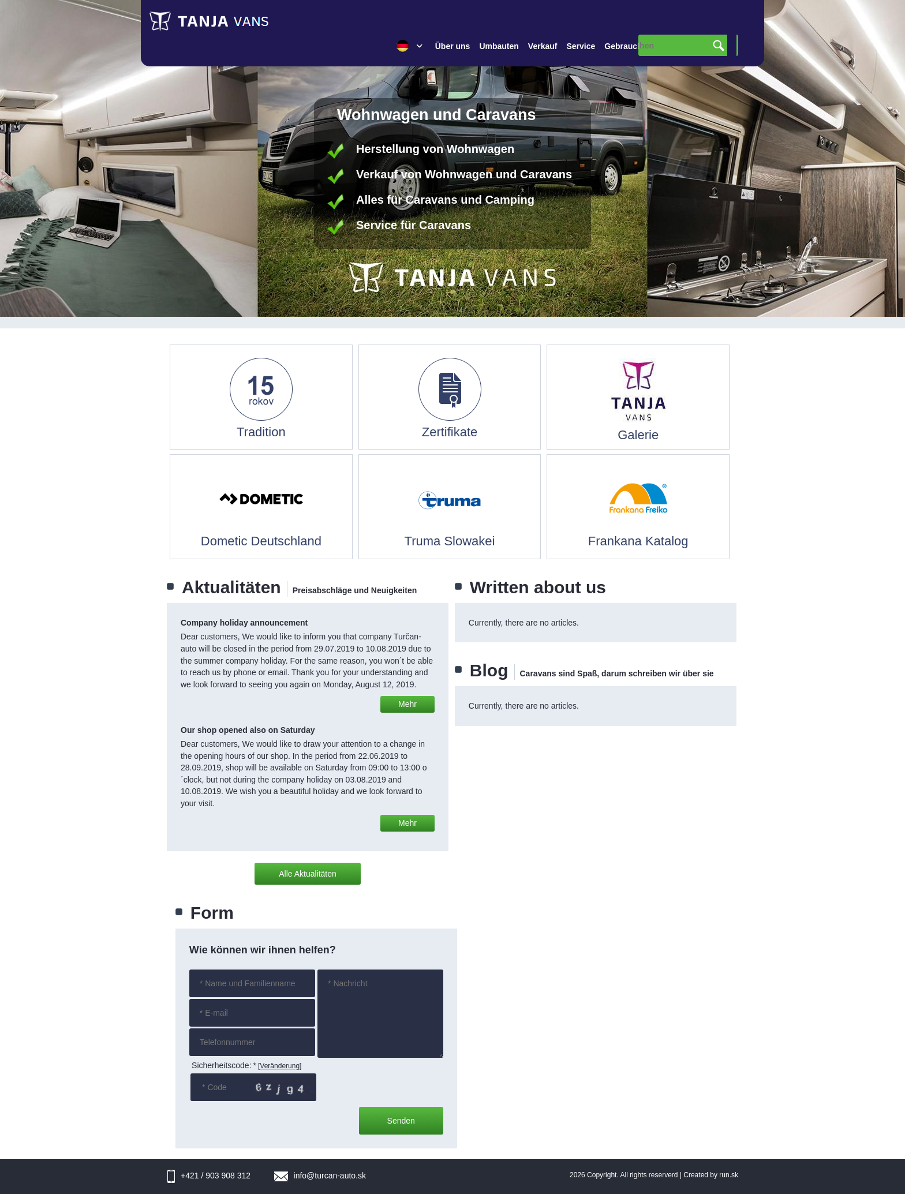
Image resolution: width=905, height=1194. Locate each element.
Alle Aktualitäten (307, 873)
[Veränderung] (279, 1066)
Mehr (407, 704)
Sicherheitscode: (224, 1065)
